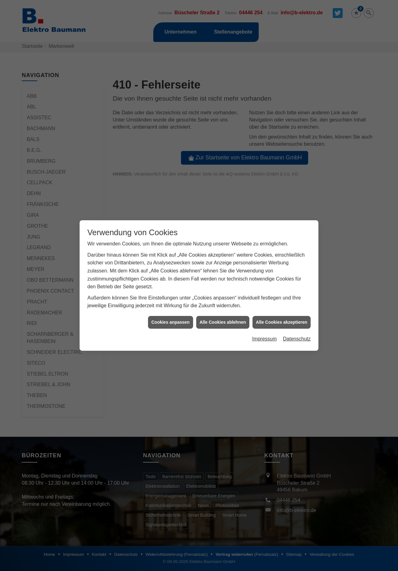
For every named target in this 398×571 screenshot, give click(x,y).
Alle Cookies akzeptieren (281, 312)
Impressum (264, 329)
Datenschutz (297, 329)
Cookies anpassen (170, 312)
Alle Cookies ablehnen (223, 312)
